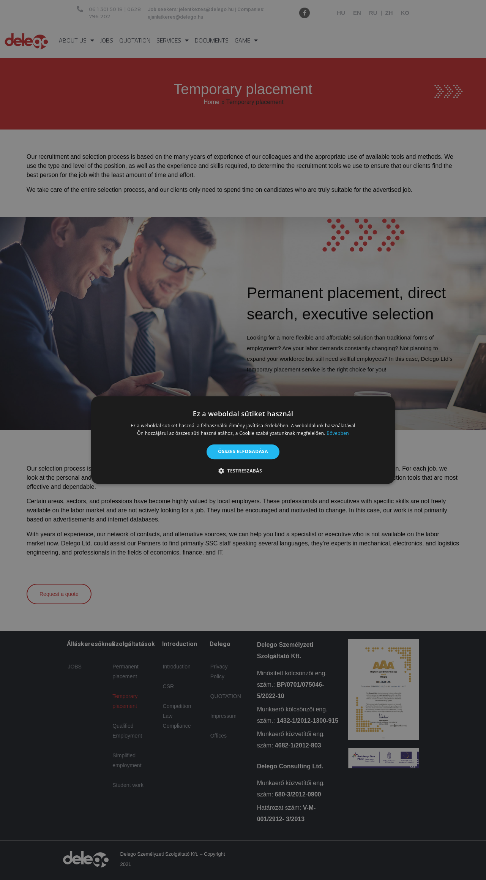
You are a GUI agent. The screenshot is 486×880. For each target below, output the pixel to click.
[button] (243, 470)
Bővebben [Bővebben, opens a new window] (338, 433)
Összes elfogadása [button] (243, 452)
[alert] (243, 440)
